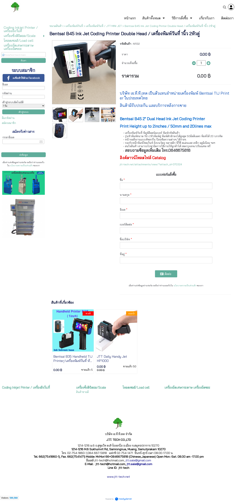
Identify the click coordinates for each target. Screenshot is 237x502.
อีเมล (5, 84)
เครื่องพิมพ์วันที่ (74, 26)
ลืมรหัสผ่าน (8, 118)
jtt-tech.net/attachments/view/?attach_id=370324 (151, 164)
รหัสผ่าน (7, 93)
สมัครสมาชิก (9, 123)
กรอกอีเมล (8, 137)
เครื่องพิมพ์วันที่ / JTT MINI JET (104, 26)
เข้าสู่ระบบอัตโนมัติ (13, 102)
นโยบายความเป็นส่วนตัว (21, 165)
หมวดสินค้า (56, 26)
